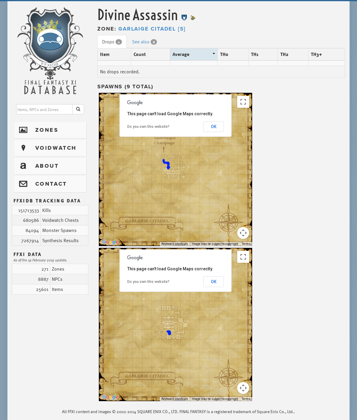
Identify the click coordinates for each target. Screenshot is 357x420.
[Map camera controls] (243, 233)
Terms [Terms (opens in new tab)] (246, 243)
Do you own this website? (148, 127)
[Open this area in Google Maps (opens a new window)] (110, 242)
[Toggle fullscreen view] (243, 102)
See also (144, 41)
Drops (112, 41)
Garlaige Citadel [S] (152, 28)
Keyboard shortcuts (174, 243)
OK (214, 126)
